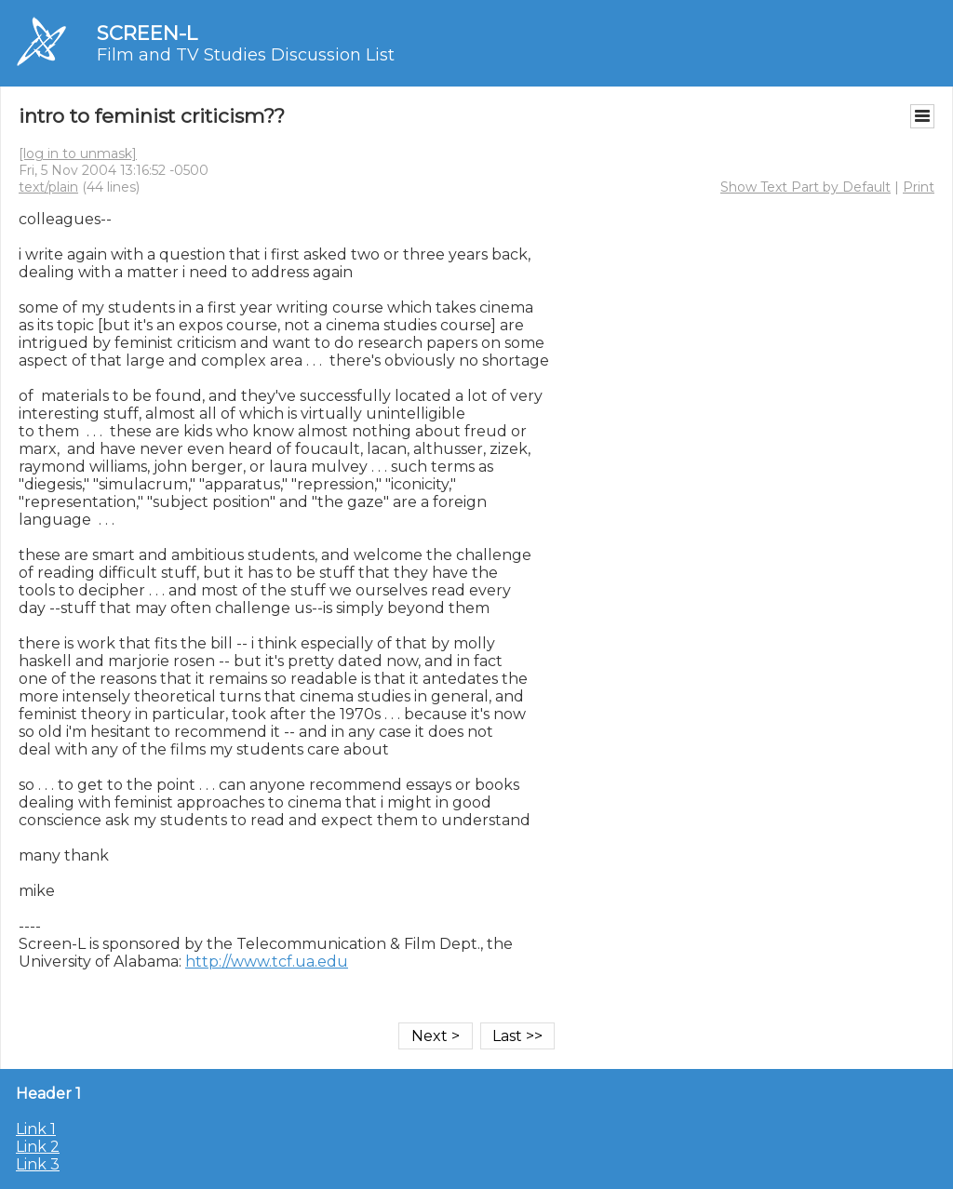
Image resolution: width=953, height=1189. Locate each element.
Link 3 (38, 1164)
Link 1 (36, 1129)
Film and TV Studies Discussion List (246, 55)
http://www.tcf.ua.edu (266, 961)
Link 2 (38, 1147)
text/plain (48, 187)
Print (918, 187)
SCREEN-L (147, 33)
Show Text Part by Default (805, 187)
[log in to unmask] (78, 153)
